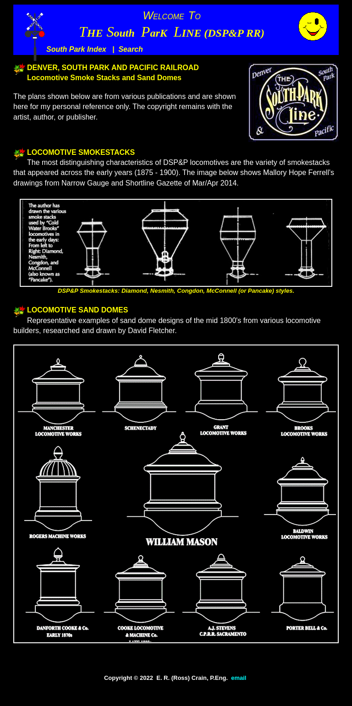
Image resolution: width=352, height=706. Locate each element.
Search (130, 49)
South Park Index (76, 49)
